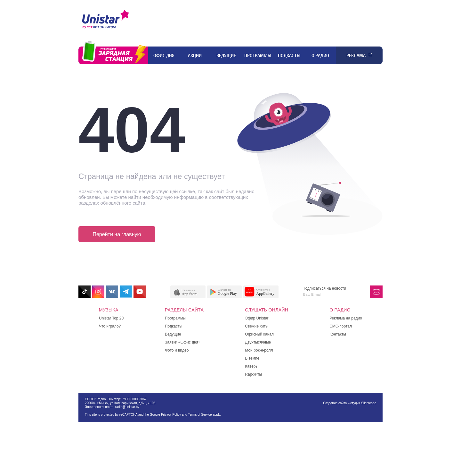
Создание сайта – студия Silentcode (349, 403)
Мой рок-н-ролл (259, 350)
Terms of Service (200, 414)
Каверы (251, 366)
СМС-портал (340, 326)
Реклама (356, 55)
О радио (320, 55)
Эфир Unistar (256, 318)
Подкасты (289, 55)
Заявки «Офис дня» (182, 342)
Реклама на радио (345, 318)
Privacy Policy (171, 414)
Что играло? (110, 326)
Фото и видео (177, 350)
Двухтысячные (258, 342)
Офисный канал (259, 334)
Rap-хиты (253, 374)
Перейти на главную (117, 234)
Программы (257, 55)
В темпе (252, 358)
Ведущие (226, 55)
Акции (195, 55)
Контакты (337, 334)
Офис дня (163, 55)
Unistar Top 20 (111, 318)
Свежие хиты (256, 326)
